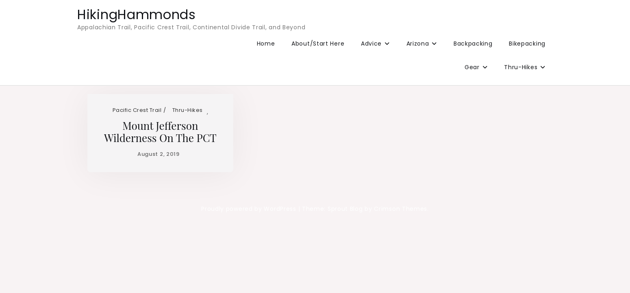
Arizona (417, 43)
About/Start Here (317, 43)
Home (266, 43)
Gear (472, 67)
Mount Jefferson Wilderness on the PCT (160, 131)
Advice (371, 43)
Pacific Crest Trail (137, 110)
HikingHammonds (136, 14)
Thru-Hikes (520, 67)
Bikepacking (527, 43)
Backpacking (473, 43)
